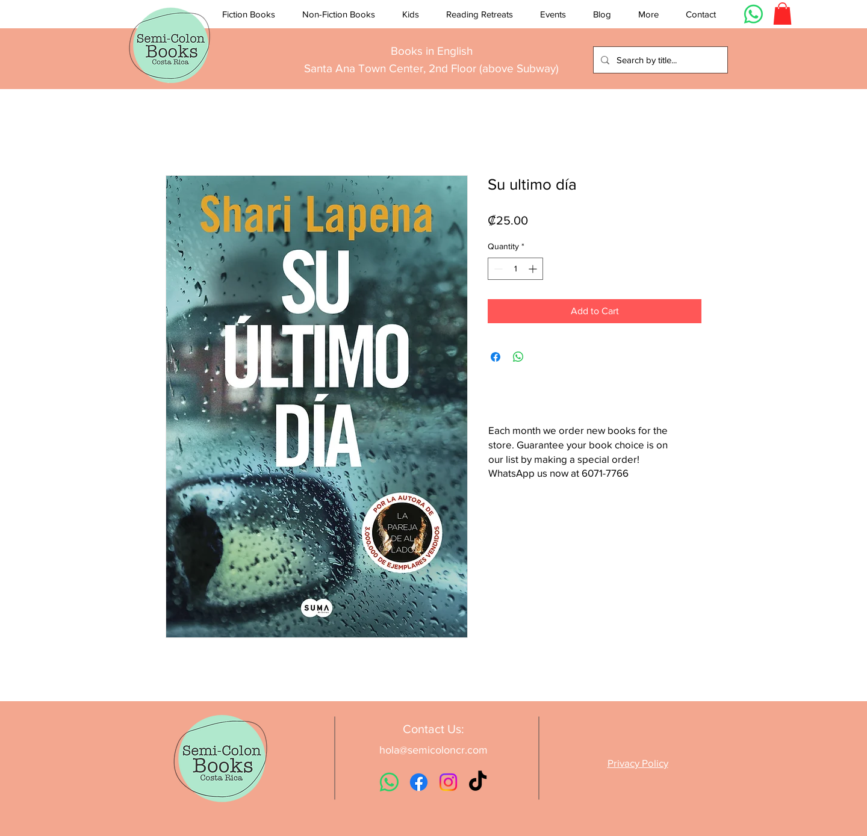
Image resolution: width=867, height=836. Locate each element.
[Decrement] (497, 268)
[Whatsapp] (753, 14)
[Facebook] (418, 782)
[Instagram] (448, 782)
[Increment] (533, 268)
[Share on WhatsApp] (518, 357)
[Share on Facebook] (495, 357)
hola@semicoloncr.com (433, 750)
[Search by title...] (659, 60)
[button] (248, 14)
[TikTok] (477, 782)
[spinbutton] (515, 268)
